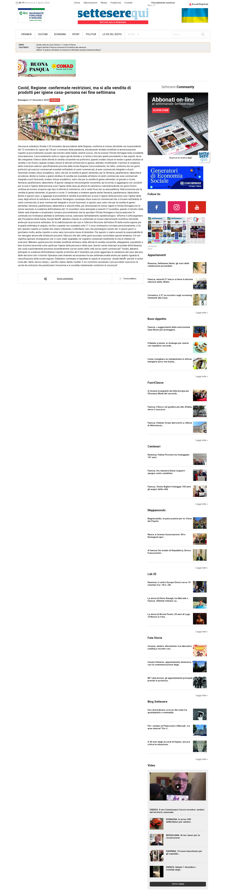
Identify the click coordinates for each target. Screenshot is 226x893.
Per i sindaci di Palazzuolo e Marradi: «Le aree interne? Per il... (169, 727)
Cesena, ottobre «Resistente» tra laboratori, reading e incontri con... (170, 647)
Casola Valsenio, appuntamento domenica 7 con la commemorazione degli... (170, 663)
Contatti (128, 2)
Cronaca (26, 34)
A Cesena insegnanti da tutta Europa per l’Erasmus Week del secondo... (168, 392)
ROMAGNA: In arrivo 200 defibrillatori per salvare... (179, 820)
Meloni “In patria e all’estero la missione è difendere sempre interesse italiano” (68, 50)
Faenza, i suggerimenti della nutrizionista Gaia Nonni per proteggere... (169, 328)
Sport (75, 34)
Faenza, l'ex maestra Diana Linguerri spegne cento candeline (166, 472)
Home (77, 2)
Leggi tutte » (202, 312)
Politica (91, 34)
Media (104, 2)
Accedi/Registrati (198, 4)
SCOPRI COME (160, 110)
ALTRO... (132, 34)
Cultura (43, 34)
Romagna (23, 100)
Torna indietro (127, 278)
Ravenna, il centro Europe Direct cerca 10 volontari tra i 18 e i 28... (169, 583)
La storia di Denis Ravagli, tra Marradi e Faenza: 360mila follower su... (168, 599)
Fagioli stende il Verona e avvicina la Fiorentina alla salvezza (61, 47)
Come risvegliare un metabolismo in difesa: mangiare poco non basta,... (170, 360)
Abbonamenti (90, 2)
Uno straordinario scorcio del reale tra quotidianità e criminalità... (167, 711)
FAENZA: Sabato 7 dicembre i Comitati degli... (181, 868)
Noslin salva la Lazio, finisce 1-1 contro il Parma (56, 45)
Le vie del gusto (112, 34)
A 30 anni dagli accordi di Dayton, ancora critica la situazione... (169, 743)
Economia (60, 34)
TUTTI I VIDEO (178, 884)
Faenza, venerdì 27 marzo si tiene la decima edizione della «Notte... (170, 280)
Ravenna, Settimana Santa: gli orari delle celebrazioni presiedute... (168, 264)
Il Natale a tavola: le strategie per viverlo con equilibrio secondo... (168, 344)
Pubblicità (116, 2)
